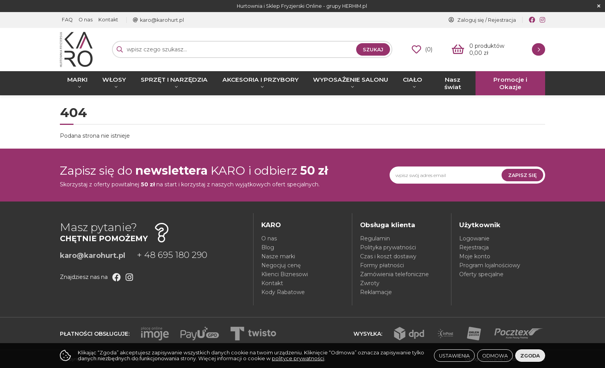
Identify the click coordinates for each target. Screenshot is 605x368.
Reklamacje (376, 292)
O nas (86, 20)
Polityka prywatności (388, 247)
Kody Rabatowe (283, 292)
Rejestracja (502, 20)
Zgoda (530, 356)
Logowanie (474, 238)
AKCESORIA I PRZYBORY (260, 79)
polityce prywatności (298, 358)
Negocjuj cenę (281, 265)
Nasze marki (278, 256)
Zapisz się (522, 175)
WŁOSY (114, 79)
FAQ (67, 20)
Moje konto (474, 256)
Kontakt (108, 20)
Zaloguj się (470, 20)
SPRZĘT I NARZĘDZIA (174, 79)
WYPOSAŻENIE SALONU (350, 79)
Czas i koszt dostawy (388, 256)
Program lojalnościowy (489, 265)
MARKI (77, 79)
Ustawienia (454, 356)
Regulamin (375, 238)
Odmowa (495, 356)
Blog (267, 247)
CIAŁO (412, 79)
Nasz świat (452, 83)
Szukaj (373, 50)
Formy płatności (382, 265)
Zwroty (369, 283)
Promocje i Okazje (510, 83)
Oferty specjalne (481, 274)
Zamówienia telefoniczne (394, 274)
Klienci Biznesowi (284, 274)
